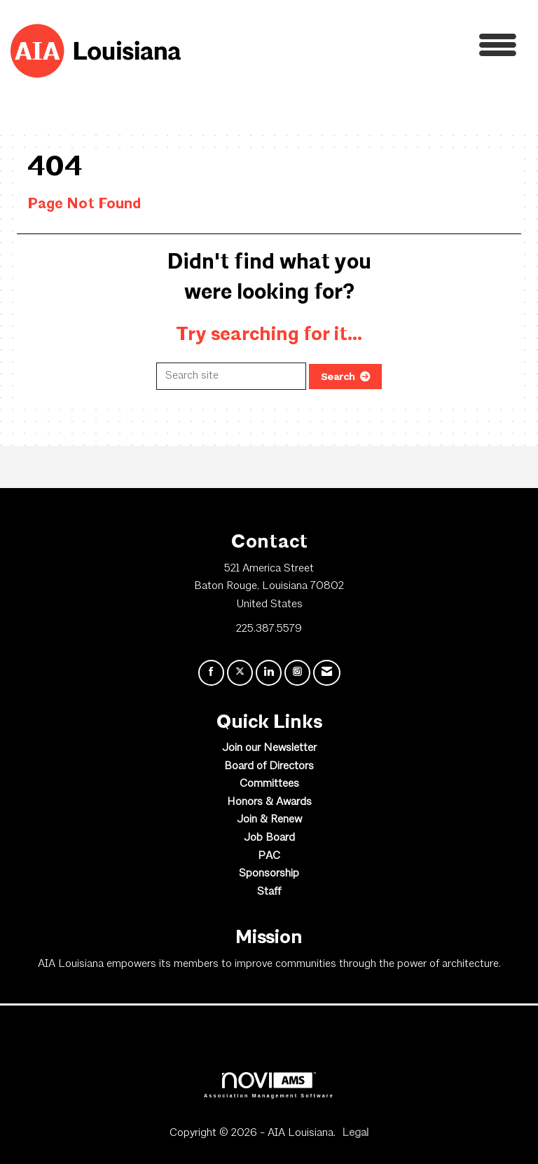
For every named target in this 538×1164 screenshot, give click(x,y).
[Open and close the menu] (352, 48)
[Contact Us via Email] (326, 673)
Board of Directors (269, 766)
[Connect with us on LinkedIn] (269, 673)
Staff (269, 892)
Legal (355, 1133)
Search (338, 376)
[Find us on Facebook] (211, 673)
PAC (269, 856)
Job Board (269, 838)
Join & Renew (269, 819)
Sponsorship (269, 873)
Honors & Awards (269, 802)
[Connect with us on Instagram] (297, 673)
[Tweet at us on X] (240, 673)
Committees (269, 784)
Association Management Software (269, 1085)
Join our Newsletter (269, 748)
